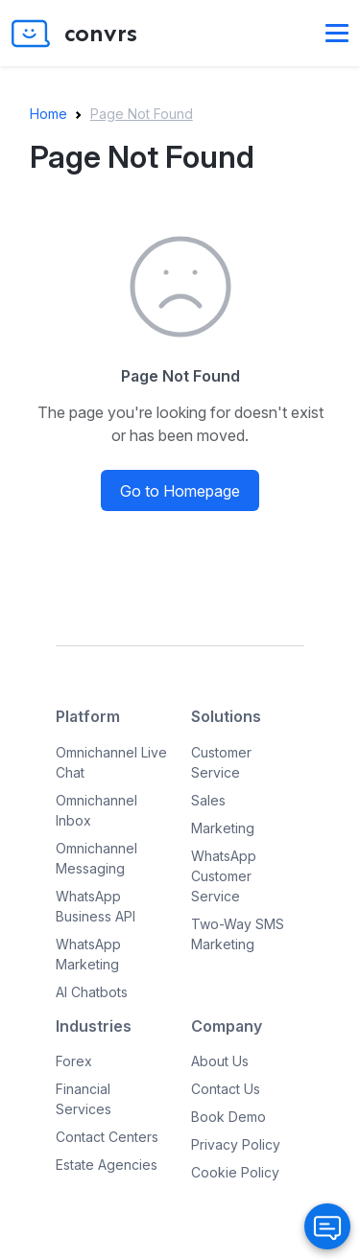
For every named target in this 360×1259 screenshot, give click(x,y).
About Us (220, 1061)
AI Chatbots (92, 992)
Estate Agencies (106, 1164)
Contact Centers (107, 1137)
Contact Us (225, 1089)
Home (48, 113)
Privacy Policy (235, 1144)
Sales (208, 800)
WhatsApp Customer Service (223, 876)
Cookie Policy (235, 1172)
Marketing (222, 828)
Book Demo (228, 1116)
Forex (74, 1061)
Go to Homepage (180, 491)
